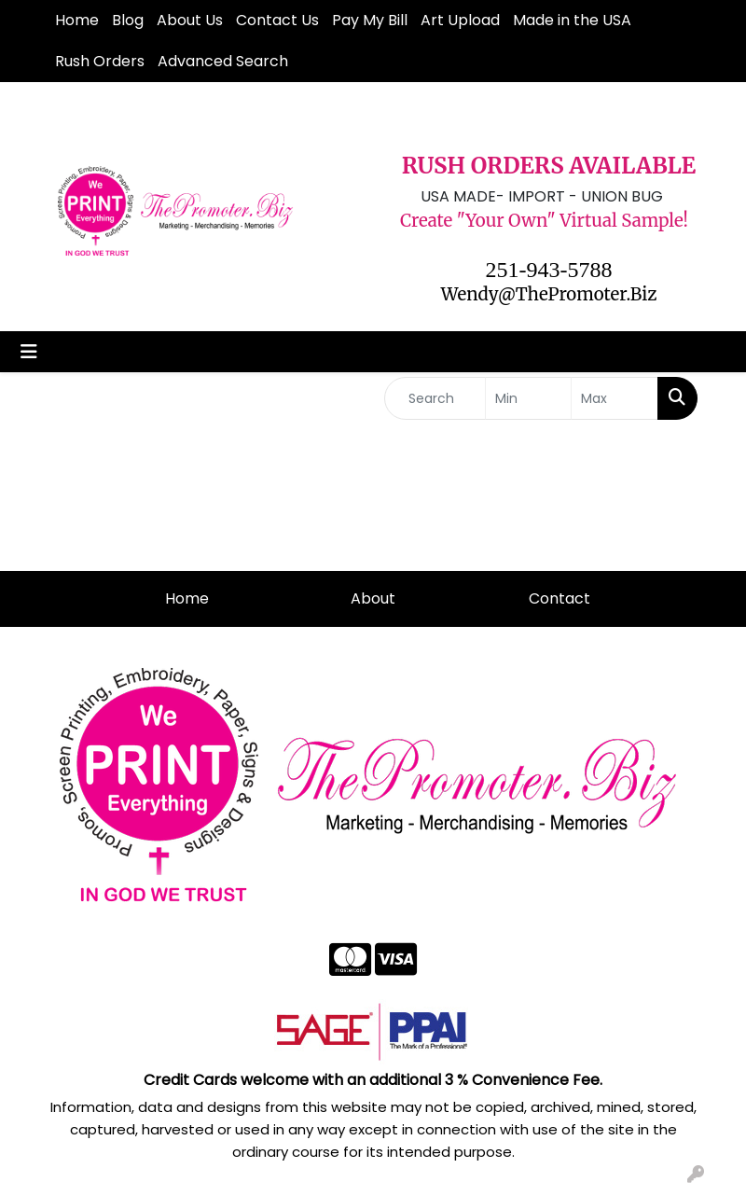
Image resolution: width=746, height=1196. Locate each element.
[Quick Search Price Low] (529, 398)
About (373, 598)
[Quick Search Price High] (614, 398)
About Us (190, 20)
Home (77, 20)
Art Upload (460, 20)
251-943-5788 (549, 269)
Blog (128, 20)
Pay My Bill (370, 20)
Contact (559, 598)
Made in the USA (572, 20)
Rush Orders (100, 61)
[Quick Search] (435, 398)
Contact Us (277, 20)
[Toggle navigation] (28, 352)
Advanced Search (223, 61)
